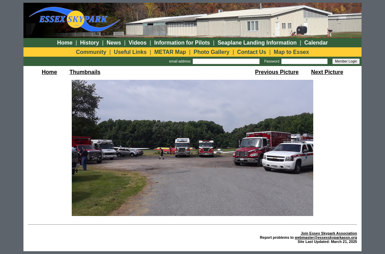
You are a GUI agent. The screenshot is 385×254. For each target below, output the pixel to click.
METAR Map (170, 52)
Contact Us (251, 52)
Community (91, 52)
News (114, 43)
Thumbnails (84, 72)
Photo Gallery (211, 52)
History (89, 43)
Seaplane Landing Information (257, 43)
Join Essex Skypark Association (329, 233)
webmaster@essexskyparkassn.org (326, 237)
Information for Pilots (182, 43)
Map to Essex (291, 52)
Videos (138, 43)
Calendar (316, 43)
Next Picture (327, 72)
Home (64, 43)
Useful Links (130, 52)
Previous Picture (276, 72)
